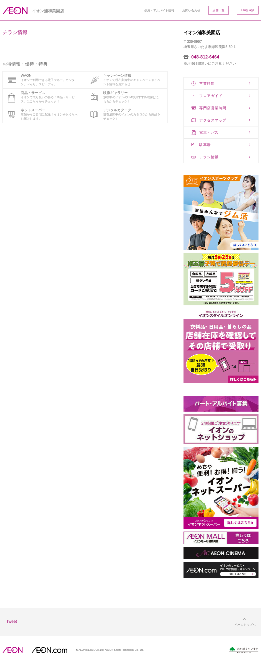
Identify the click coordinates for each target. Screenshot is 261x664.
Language (247, 10)
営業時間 (207, 83)
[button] (241, 621)
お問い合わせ (191, 10)
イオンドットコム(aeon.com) (49, 650)
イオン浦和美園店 (48, 11)
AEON (12, 650)
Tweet (11, 621)
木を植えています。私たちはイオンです (243, 650)
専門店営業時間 (212, 108)
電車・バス (209, 132)
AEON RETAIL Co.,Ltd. (91, 650)
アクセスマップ (212, 120)
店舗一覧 (218, 10)
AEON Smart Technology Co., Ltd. (125, 650)
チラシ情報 (209, 157)
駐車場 (205, 145)
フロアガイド (210, 96)
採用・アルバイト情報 (159, 10)
